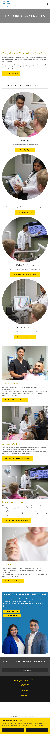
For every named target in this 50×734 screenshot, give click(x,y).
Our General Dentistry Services (15, 400)
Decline (13, 730)
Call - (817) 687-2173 (11, 73)
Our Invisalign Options (25, 150)
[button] (47, 4)
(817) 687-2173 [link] (25, 685)
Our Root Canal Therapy (25, 337)
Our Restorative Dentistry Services (16, 520)
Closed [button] (26, 695)
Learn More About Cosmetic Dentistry (17, 458)
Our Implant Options (25, 212)
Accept (37, 730)
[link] (6, 4)
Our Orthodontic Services (13, 581)
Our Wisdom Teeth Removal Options (25, 274)
